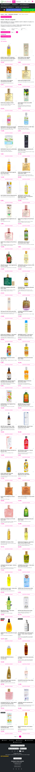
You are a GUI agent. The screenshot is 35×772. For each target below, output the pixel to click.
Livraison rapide (29, 740)
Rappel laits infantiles (22, 7)
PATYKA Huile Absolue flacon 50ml (25, 610)
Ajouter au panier (9, 64)
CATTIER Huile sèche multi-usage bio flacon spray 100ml (8, 173)
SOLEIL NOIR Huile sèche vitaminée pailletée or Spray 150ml (8, 681)
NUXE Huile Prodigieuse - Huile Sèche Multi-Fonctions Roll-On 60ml (26, 542)
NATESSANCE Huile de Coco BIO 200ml (9, 149)
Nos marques (24, 4)
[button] (17, 32)
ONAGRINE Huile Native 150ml (7, 542)
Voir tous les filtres (5, 36)
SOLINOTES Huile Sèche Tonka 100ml (25, 680)
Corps (6, 14)
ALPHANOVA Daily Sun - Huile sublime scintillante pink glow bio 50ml (9, 703)
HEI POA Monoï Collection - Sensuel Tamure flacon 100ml (25, 451)
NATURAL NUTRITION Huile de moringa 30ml (7, 657)
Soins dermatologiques (14, 10)
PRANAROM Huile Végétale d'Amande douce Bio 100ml (26, 288)
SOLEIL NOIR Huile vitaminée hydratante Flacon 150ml (7, 474)
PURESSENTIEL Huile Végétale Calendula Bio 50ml (7, 727)
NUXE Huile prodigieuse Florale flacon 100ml (26, 219)
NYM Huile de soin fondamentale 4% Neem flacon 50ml (25, 149)
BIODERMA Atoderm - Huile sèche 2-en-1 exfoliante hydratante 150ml (25, 335)
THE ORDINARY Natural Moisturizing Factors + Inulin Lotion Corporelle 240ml (25, 634)
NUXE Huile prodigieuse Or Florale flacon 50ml (8, 519)
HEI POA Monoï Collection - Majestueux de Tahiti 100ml (23, 474)
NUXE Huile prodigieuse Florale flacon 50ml (9, 242)
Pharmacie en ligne (28, 10)
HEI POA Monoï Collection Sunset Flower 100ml (8, 358)
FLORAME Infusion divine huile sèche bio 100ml (26, 657)
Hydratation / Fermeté (13, 14)
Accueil (2, 14)
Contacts (4, 740)
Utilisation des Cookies (13, 748)
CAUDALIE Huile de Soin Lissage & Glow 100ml (25, 312)
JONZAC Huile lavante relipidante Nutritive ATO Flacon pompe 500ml (8, 58)
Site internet (17, 766)
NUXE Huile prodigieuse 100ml (7, 102)
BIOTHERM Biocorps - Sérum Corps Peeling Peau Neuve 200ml (25, 427)
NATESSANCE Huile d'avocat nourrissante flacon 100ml (24, 242)
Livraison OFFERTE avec (17, 11)
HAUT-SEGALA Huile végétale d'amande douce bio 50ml (7, 81)
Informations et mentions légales (17, 745)
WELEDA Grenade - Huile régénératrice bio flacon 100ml (9, 265)
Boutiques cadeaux (7, 7)
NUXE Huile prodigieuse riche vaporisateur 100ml (24, 173)
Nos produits (5, 4)
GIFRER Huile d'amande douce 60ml (25, 588)
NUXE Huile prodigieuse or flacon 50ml (26, 496)
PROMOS (15, 4)
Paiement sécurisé (17, 742)
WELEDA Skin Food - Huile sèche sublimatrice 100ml (7, 611)
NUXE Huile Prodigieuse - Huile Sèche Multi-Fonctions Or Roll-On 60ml (8, 335)
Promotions (3, 39)
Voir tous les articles (5, 32)
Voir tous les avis (17, 758)
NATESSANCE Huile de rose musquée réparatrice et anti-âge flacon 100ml (8, 127)
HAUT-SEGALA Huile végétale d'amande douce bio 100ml (24, 58)
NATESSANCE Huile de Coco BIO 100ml (26, 126)
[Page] (13, 32)
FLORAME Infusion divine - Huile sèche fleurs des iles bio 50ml (26, 566)
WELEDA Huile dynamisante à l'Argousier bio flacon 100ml (24, 404)
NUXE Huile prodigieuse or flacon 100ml (8, 497)
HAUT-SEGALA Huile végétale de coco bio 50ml (8, 219)
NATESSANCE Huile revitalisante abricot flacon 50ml (24, 381)
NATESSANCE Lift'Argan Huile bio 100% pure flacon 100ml (26, 265)
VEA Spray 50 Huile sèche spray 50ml (8, 311)
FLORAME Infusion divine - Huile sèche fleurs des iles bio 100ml (9, 589)
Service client (23, 748)
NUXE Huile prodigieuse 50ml (24, 80)
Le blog (11, 740)
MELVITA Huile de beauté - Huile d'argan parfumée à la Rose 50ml (7, 427)
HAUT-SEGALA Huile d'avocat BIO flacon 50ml (25, 103)
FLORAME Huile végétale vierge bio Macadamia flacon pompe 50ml (8, 381)
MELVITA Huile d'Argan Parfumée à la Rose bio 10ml (8, 451)
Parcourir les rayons (6, 16)
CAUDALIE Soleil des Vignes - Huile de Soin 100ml (8, 566)
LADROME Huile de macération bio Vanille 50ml (25, 703)
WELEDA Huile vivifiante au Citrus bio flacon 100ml (26, 519)
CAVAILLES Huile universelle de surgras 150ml (9, 633)
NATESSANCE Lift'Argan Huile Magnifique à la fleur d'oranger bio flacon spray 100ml (25, 196)
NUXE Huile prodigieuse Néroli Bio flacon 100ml (8, 288)
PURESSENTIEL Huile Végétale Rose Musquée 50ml (8, 404)
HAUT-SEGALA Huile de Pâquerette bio (9, 195)
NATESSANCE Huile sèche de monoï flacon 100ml (25, 358)
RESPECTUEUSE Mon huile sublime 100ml (25, 727)
